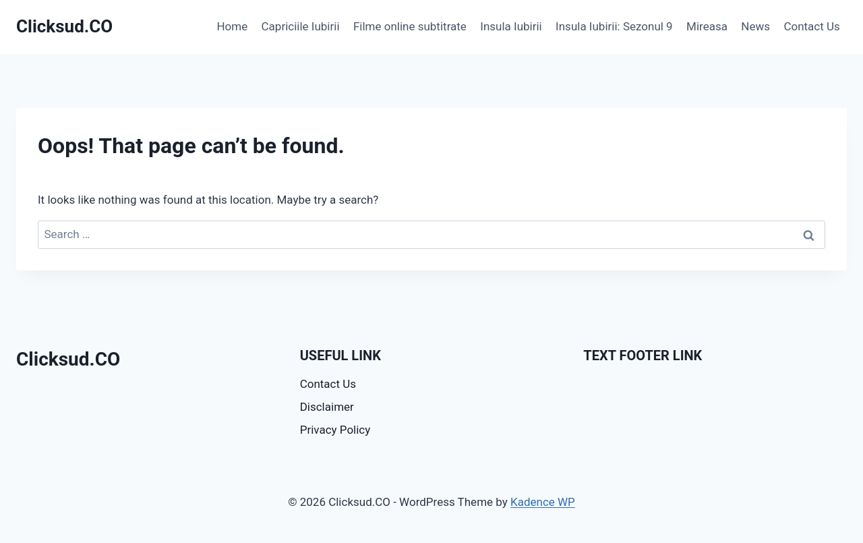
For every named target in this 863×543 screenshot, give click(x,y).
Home (231, 26)
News (755, 26)
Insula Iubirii (510, 26)
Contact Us (811, 26)
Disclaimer (327, 406)
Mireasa (706, 26)
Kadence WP (542, 502)
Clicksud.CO (68, 359)
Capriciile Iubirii (301, 26)
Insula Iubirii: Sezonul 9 (614, 26)
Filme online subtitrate (410, 26)
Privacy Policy (335, 429)
